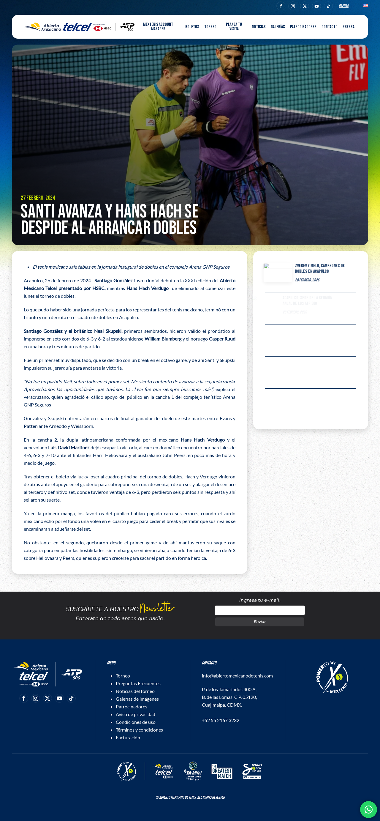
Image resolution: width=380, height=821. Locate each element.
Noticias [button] (259, 27)
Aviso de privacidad (135, 714)
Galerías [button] (278, 27)
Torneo (123, 675)
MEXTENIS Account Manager (158, 27)
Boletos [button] (192, 27)
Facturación (128, 737)
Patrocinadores (303, 27)
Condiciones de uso (136, 722)
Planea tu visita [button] (234, 27)
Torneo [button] (210, 27)
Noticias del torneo (135, 691)
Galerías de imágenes (137, 699)
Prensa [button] (348, 27)
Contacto (330, 27)
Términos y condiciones (139, 729)
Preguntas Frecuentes (138, 683)
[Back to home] (79, 26)
